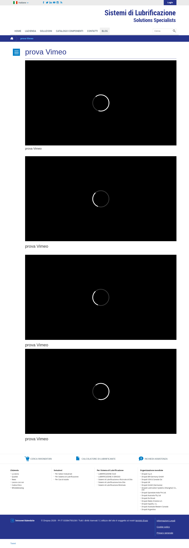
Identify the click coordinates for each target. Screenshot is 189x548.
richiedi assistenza (156, 458)
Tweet (13, 543)
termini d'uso (141, 520)
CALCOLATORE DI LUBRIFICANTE (99, 458)
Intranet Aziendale (24, 520)
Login (170, 2)
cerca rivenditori (41, 458)
